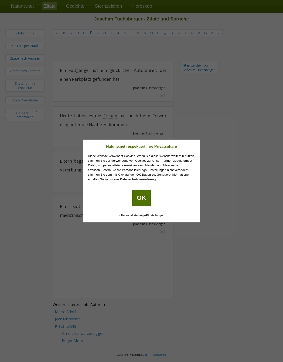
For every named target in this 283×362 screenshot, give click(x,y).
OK (141, 197)
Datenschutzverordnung (138, 179)
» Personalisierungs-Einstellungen (141, 215)
